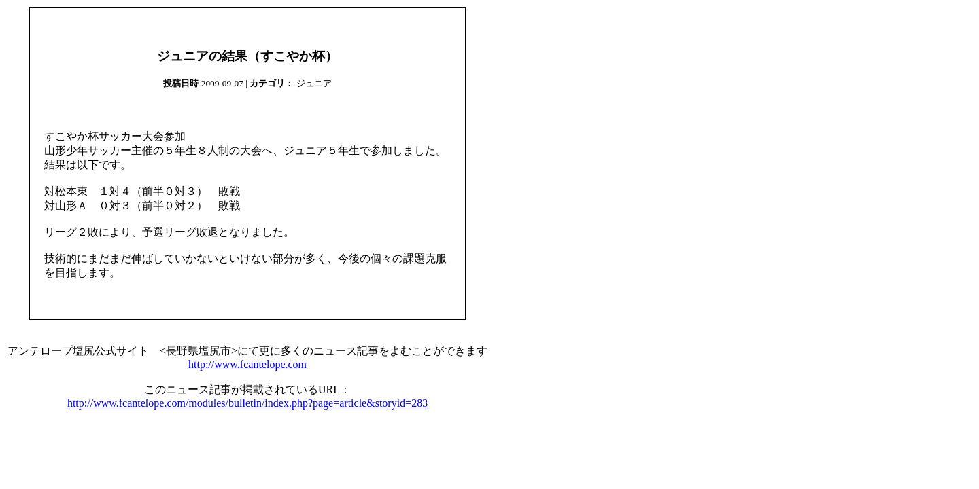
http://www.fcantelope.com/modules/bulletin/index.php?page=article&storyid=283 (247, 403)
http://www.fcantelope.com (247, 364)
